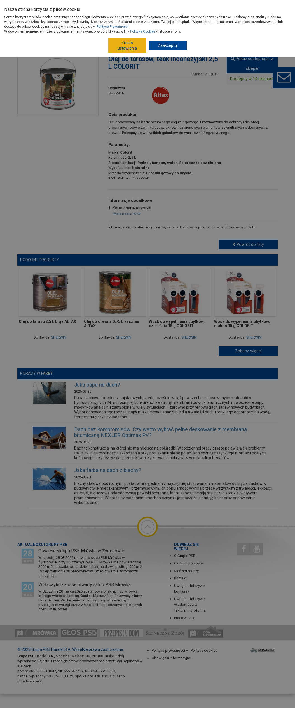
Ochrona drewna (166, 40)
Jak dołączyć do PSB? (118, 6)
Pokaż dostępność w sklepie (252, 63)
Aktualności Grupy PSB (42, 544)
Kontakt (180, 578)
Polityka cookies (204, 650)
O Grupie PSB (60, 6)
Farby (127, 40)
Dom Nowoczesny (245, 6)
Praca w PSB (184, 618)
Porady (138, 22)
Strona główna (46, 40)
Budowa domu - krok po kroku (167, 6)
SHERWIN (116, 93)
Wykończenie (91, 40)
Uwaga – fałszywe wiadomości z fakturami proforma (190, 604)
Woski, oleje (210, 40)
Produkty (66, 22)
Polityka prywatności (168, 650)
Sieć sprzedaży (186, 571)
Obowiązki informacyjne (171, 658)
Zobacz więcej (248, 351)
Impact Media (263, 650)
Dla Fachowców (211, 6)
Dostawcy (86, 6)
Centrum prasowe (188, 563)
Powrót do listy (248, 244)
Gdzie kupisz (111, 22)
